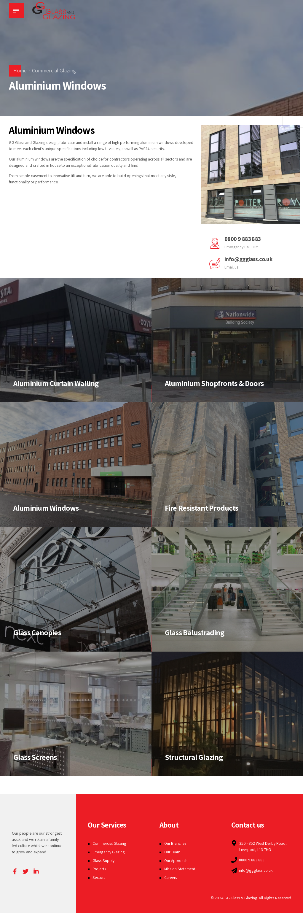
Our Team (172, 852)
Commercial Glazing (54, 70)
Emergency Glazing (109, 852)
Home (20, 70)
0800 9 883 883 (243, 239)
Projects (100, 868)
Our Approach (176, 860)
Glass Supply (103, 860)
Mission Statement (179, 868)
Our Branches (176, 843)
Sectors (99, 877)
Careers (171, 877)
